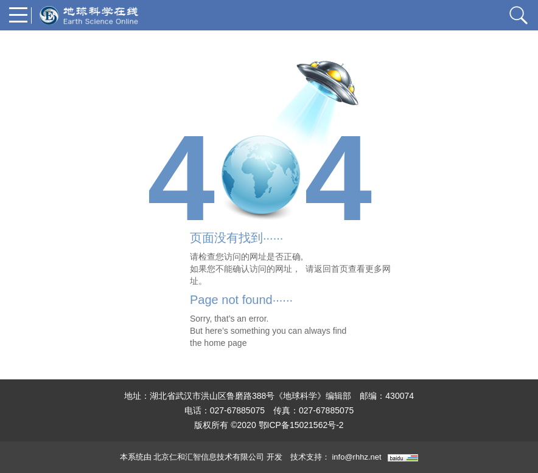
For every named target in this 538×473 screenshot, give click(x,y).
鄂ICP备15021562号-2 (301, 425)
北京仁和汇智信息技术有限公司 (208, 456)
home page (225, 343)
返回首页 (331, 269)
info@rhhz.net (356, 456)
